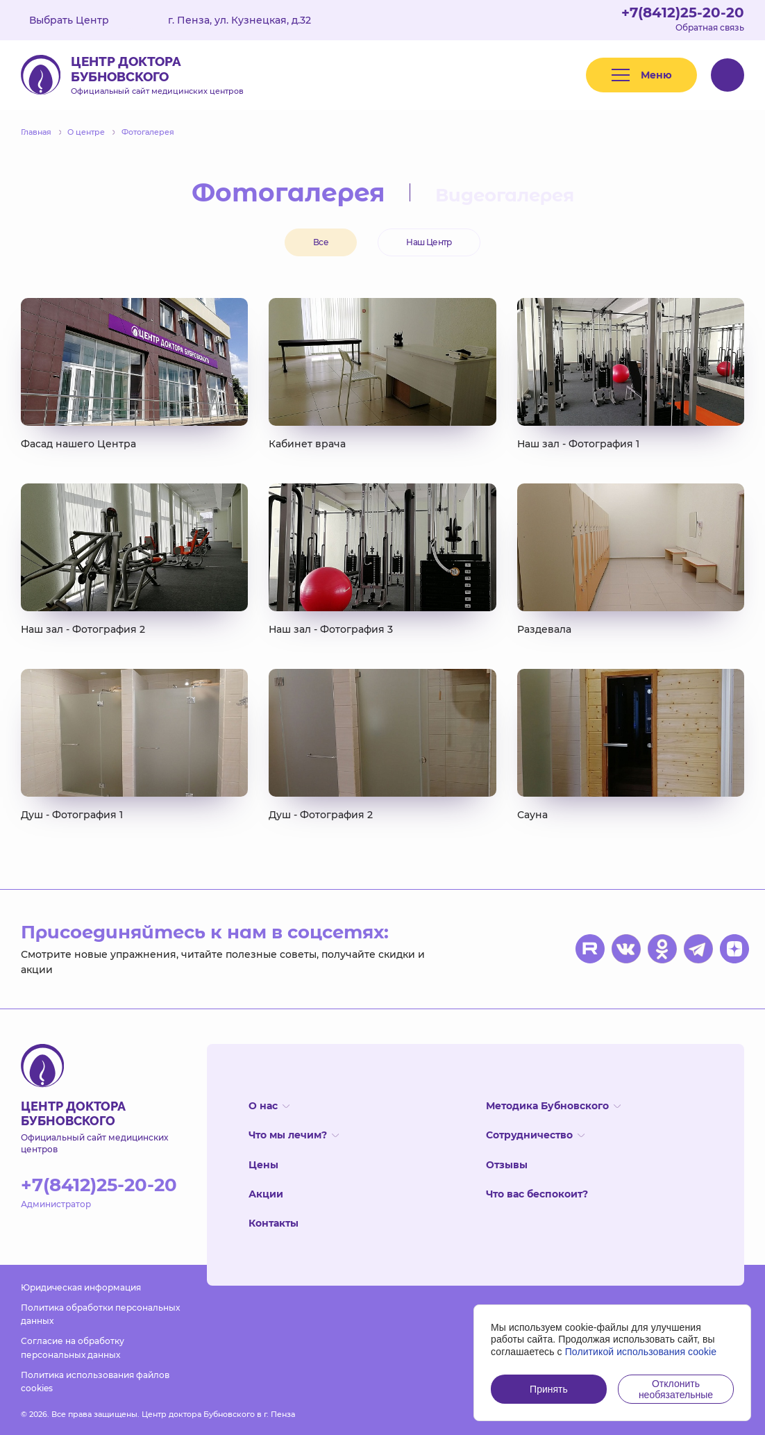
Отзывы (507, 1165)
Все (320, 242)
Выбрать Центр (79, 20)
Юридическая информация (81, 1287)
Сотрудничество (535, 1135)
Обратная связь (709, 27)
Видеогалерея (504, 195)
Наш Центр (429, 242)
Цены (263, 1165)
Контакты (274, 1223)
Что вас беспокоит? (537, 1194)
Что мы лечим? (294, 1135)
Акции (266, 1194)
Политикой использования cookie (641, 1351)
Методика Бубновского (553, 1106)
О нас (269, 1106)
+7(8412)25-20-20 (682, 12)
